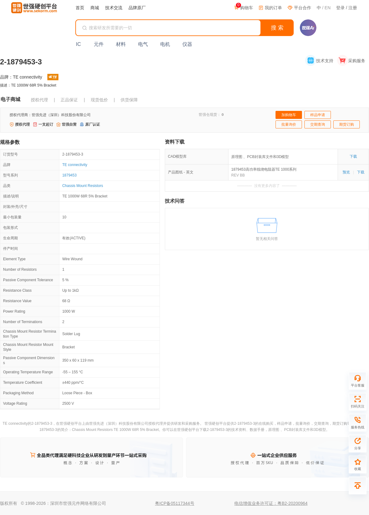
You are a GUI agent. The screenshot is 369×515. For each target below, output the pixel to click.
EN (328, 7)
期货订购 (346, 124)
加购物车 (288, 115)
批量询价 (288, 124)
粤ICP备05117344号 (174, 503)
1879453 (69, 175)
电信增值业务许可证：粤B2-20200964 (271, 503)
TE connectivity (74, 165)
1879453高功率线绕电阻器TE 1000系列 (263, 169)
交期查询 (317, 124)
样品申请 (317, 115)
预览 (346, 172)
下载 (353, 156)
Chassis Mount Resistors (82, 186)
